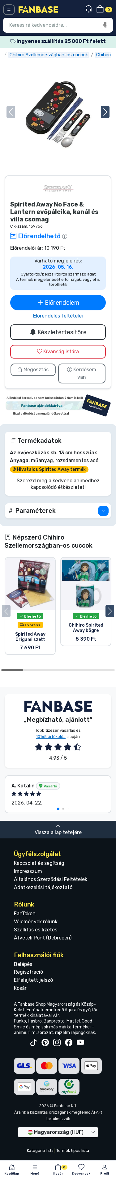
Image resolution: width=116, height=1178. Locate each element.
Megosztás (33, 370)
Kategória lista (40, 1150)
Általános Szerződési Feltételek (50, 879)
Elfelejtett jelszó (33, 980)
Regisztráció (28, 972)
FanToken (25, 913)
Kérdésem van (81, 373)
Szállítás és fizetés (35, 930)
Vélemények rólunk (36, 922)
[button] (105, 112)
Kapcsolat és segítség (39, 863)
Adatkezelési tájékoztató (43, 887)
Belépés (23, 964)
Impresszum (28, 871)
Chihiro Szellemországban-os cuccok (67, 55)
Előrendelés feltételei (58, 316)
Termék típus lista (72, 1150)
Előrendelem (58, 302)
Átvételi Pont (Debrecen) (42, 938)
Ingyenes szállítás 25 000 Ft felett (58, 41)
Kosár (20, 988)
